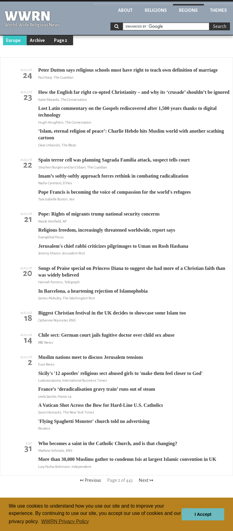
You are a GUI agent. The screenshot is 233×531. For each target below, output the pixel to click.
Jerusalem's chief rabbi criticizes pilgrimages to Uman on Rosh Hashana (113, 246)
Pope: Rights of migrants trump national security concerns (99, 213)
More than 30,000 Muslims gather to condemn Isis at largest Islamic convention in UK (127, 459)
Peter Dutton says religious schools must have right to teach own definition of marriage (128, 70)
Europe (13, 40)
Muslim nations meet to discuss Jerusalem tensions (90, 357)
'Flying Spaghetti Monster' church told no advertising (94, 421)
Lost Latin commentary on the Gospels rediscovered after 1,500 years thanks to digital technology (127, 111)
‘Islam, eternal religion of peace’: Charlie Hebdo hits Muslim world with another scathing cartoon (131, 134)
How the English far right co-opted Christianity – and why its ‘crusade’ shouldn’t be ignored (133, 92)
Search (219, 26)
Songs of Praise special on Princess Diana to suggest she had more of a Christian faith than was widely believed (131, 271)
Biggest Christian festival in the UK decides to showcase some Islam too (112, 312)
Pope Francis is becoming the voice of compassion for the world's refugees (114, 192)
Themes (218, 10)
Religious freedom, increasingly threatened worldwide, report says (106, 230)
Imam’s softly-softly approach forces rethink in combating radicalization (113, 176)
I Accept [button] (202, 514)
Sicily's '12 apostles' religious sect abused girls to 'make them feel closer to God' (120, 373)
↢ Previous (90, 480)
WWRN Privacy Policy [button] (65, 521)
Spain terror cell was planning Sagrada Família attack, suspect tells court (114, 159)
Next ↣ (146, 480)
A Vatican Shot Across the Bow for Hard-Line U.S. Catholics (100, 405)
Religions (156, 10)
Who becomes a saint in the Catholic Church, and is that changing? (107, 443)
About (125, 10)
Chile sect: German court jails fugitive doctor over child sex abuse (106, 335)
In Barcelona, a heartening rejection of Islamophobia (93, 291)
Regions (188, 10)
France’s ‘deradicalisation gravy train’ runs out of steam (96, 389)
